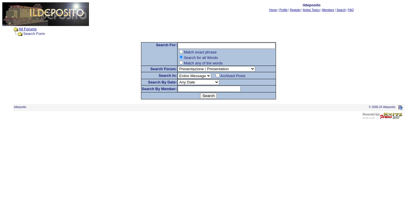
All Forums (28, 29)
